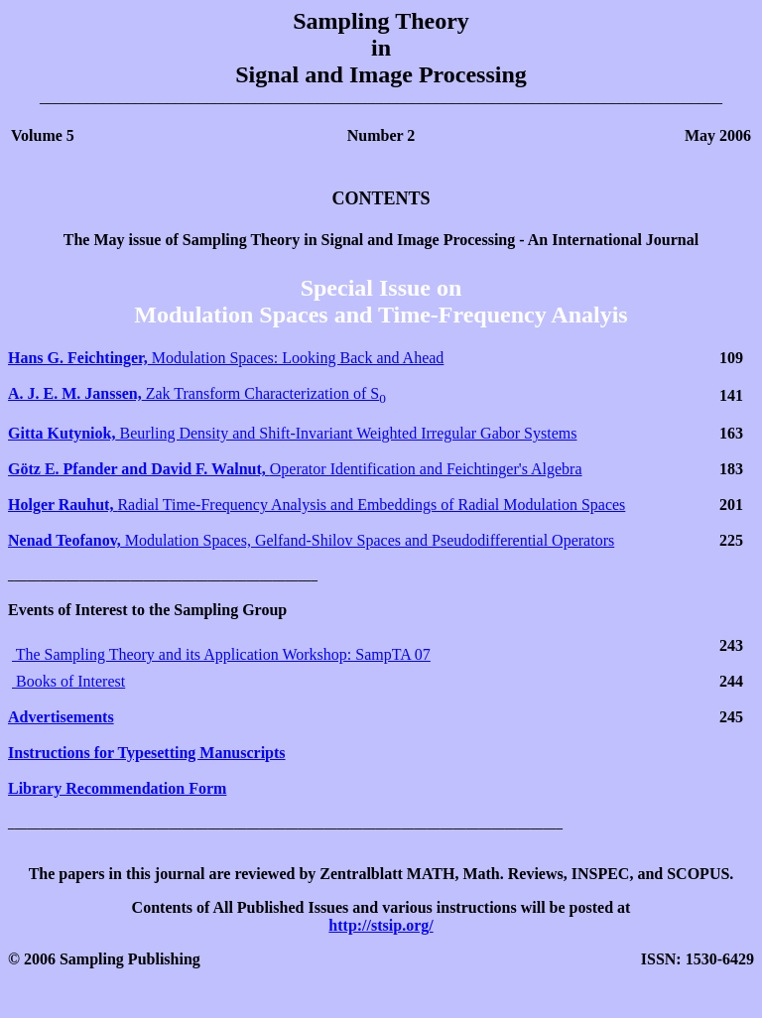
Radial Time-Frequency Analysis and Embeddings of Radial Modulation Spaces (316, 504)
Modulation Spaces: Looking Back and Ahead (226, 357)
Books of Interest (68, 681)
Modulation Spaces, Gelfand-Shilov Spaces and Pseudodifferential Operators (311, 540)
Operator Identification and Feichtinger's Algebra (295, 468)
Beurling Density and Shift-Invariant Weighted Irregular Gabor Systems (292, 433)
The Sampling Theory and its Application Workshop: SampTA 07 (221, 654)
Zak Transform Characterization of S (197, 393)
